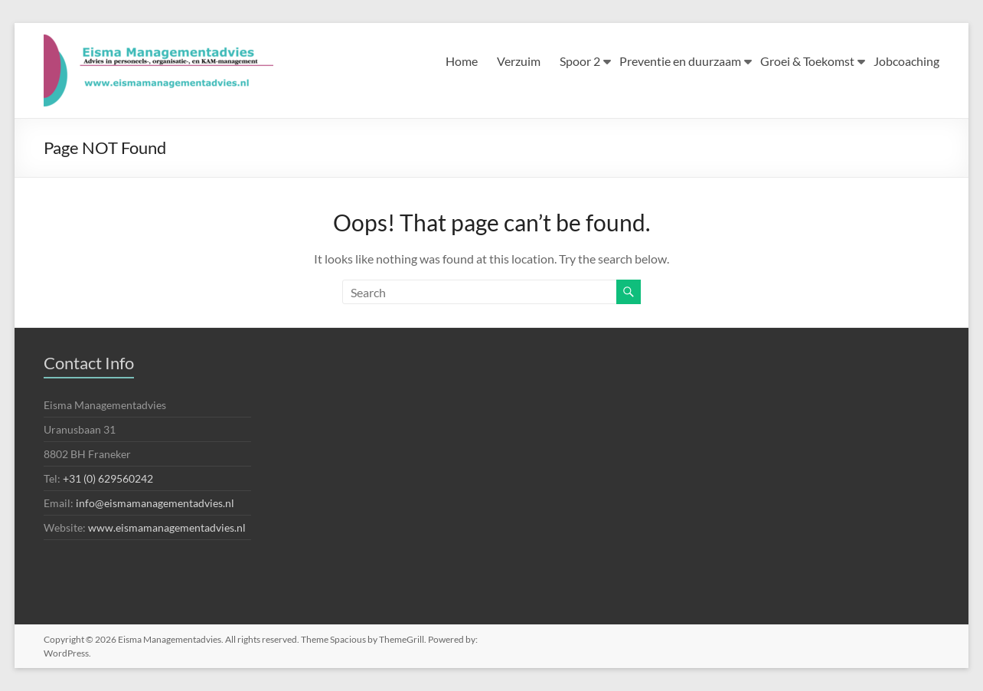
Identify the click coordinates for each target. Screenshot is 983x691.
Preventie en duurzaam (680, 61)
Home (462, 61)
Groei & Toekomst (807, 61)
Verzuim (518, 61)
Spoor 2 (580, 61)
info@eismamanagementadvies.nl (155, 502)
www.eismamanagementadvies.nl (167, 527)
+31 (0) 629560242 (108, 478)
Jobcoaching (906, 61)
